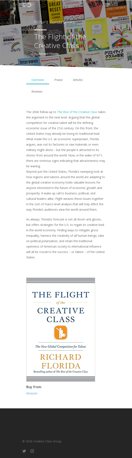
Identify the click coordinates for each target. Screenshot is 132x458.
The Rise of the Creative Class (77, 112)
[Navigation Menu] (107, 5)
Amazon (31, 393)
